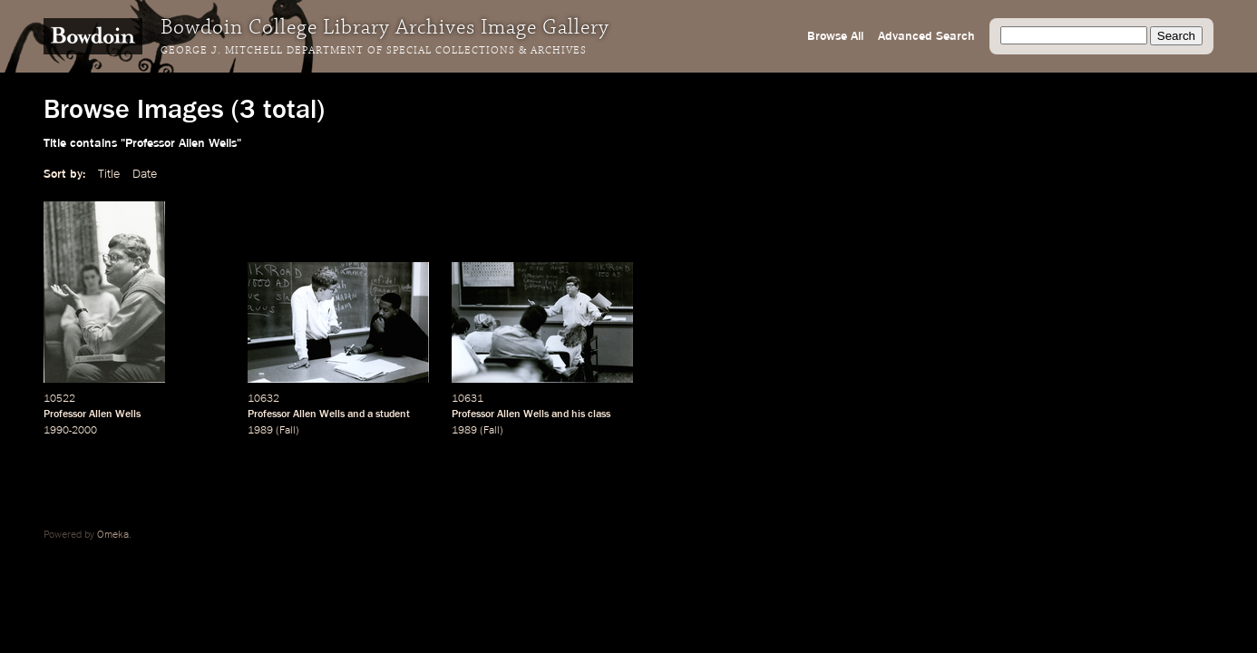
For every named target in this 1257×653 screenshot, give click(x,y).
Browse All (835, 36)
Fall (287, 430)
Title (109, 174)
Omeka (113, 535)
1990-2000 (70, 430)
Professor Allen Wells (92, 414)
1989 (260, 430)
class (599, 414)
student (392, 414)
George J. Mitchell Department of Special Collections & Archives (374, 50)
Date (144, 174)
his (578, 414)
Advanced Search (926, 36)
